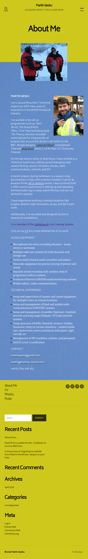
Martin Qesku (44, 5)
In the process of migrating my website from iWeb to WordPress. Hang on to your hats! (24, 455)
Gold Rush (28, 149)
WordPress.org (12, 534)
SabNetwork (41, 225)
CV (26, 231)
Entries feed (10, 527)
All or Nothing (36, 183)
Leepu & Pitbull (45, 145)
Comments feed (12, 530)
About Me (11, 385)
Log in (7, 524)
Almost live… (11, 438)
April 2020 (9, 487)
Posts (8, 399)
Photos (9, 394)
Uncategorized (12, 505)
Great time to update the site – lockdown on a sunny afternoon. (25, 444)
